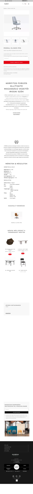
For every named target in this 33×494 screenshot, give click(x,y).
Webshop (24, 0)
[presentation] (2, 41)
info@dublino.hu (17, 462)
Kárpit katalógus (16, 114)
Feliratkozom (16, 412)
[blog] (20, 476)
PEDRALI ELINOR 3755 (11, 8)
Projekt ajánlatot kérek (16, 62)
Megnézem (8, 313)
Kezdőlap (5, 8)
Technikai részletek (16, 112)
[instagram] (17, 476)
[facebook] (13, 476)
